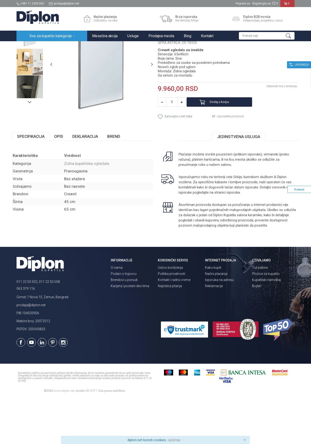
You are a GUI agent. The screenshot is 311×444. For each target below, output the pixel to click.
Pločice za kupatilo (266, 320)
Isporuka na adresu (219, 326)
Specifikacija (35, 182)
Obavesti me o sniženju (277, 129)
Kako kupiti (213, 314)
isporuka (243, 238)
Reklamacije (214, 332)
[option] (34, 78)
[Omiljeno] (275, 3)
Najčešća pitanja (170, 332)
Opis (63, 182)
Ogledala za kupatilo (79, 46)
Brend (118, 182)
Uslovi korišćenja (170, 314)
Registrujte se (261, 3)
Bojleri (256, 332)
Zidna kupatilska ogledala (114, 46)
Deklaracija (90, 182)
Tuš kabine (260, 314)
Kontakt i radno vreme (174, 326)
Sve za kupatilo (51, 46)
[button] (267, 36)
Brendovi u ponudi (124, 326)
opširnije (174, 440)
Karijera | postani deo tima (130, 332)
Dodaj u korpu (224, 145)
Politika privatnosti (171, 320)
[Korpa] (288, 5)
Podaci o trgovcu (123, 320)
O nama (117, 314)
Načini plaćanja (216, 320)
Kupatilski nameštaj (266, 326)
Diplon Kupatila (26, 46)
